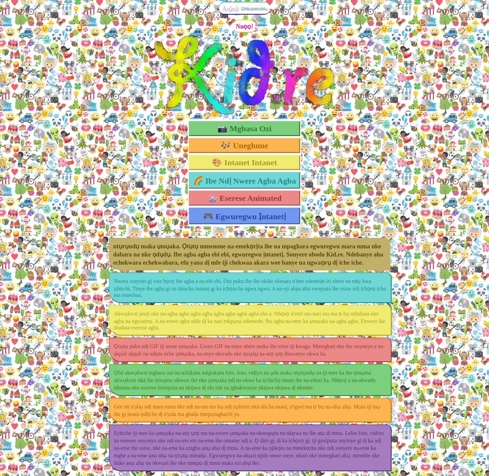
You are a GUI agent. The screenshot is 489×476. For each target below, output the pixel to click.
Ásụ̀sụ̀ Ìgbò (230, 13)
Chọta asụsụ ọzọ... (254, 8)
